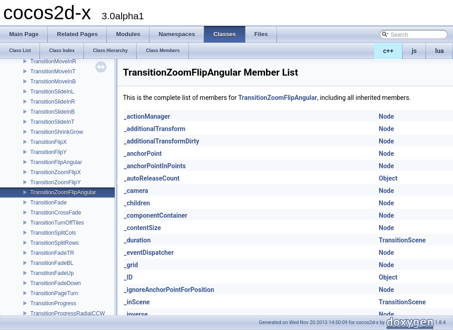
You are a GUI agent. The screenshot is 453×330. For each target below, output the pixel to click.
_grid (131, 265)
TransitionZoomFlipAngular (63, 192)
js (414, 51)
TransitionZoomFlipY (55, 182)
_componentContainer (156, 215)
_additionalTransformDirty (161, 141)
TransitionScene (402, 240)
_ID (128, 277)
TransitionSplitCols (53, 233)
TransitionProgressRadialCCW (67, 313)
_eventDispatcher (149, 252)
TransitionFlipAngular (56, 162)
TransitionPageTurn (54, 293)
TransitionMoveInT (53, 71)
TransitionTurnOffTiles (57, 223)
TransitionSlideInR (52, 102)
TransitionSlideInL (52, 91)
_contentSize (142, 227)
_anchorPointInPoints (155, 166)
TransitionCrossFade (55, 212)
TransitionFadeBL (51, 263)
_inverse (136, 314)
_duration (137, 240)
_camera (136, 190)
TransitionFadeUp (52, 273)
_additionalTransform (154, 128)
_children (137, 203)
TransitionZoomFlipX (55, 172)
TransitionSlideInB (52, 112)
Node (386, 116)
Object (388, 178)
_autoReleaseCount (152, 178)
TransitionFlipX (48, 142)
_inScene (137, 302)
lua (439, 51)
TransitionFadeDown (55, 283)
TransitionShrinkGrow (56, 132)
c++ (388, 51)
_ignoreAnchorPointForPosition (169, 289)
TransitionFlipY (48, 152)
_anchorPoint (143, 153)
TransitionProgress (53, 303)
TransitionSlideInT (52, 122)
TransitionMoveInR (53, 61)
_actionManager (147, 116)
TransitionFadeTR (52, 253)
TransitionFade (48, 202)
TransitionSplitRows (54, 243)
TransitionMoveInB (53, 81)
